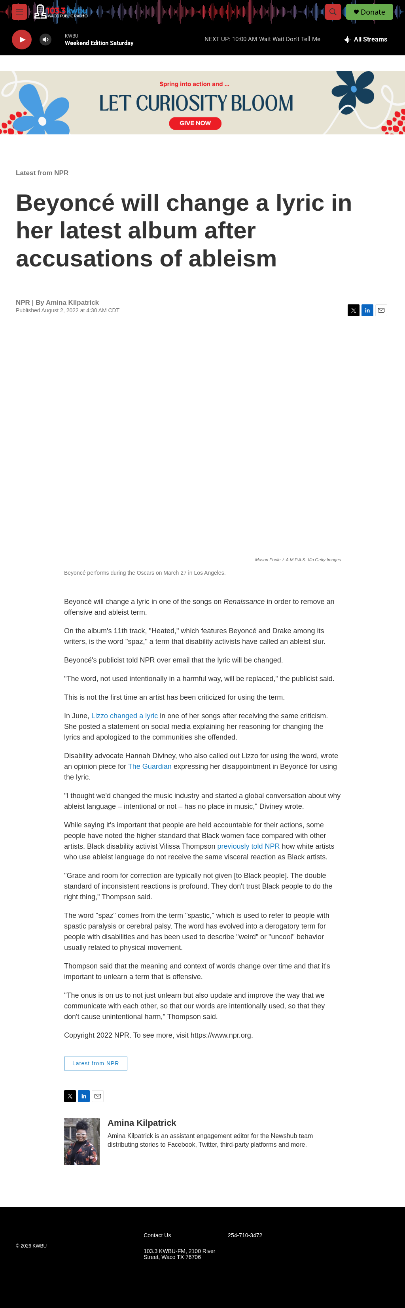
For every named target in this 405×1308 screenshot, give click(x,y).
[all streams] (365, 39)
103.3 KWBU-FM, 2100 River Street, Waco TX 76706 (179, 1254)
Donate (373, 12)
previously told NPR (247, 846)
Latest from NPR (42, 173)
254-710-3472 (245, 1235)
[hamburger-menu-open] (19, 12)
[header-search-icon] (333, 12)
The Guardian (151, 766)
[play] (21, 39)
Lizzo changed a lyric (124, 716)
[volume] (45, 40)
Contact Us (157, 1235)
